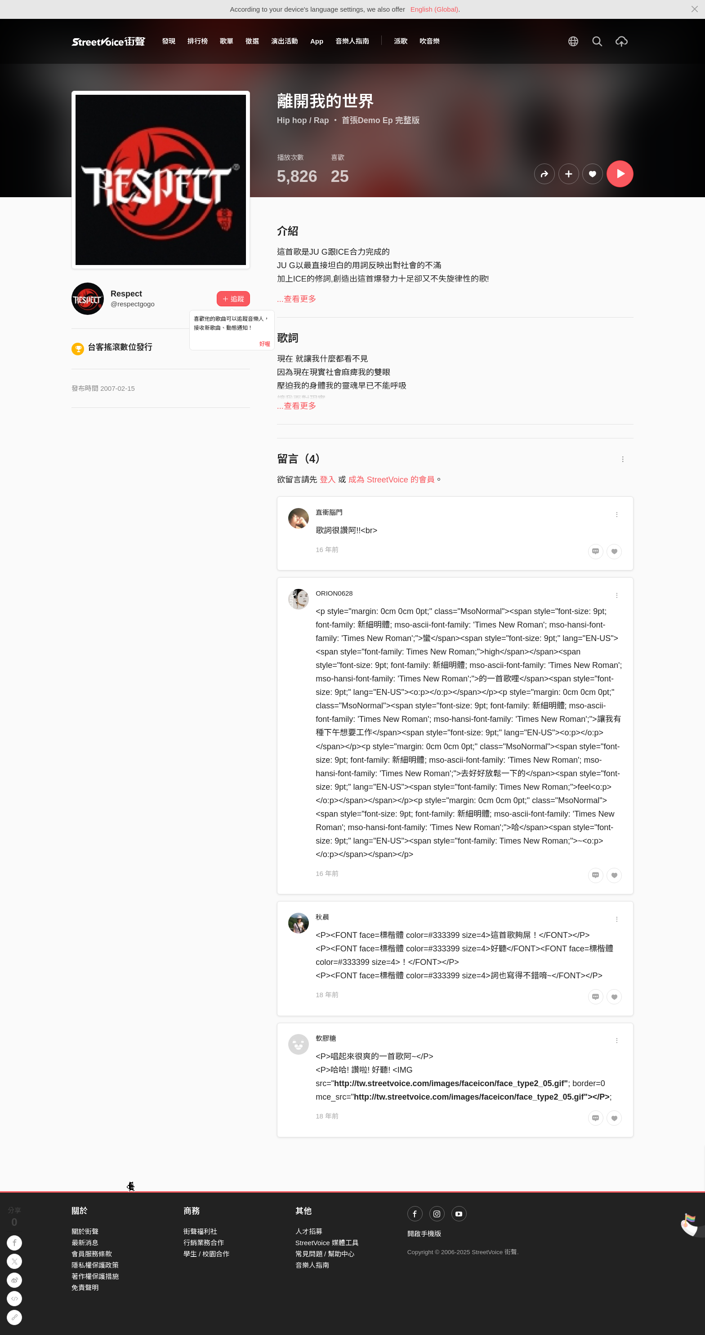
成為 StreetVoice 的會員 (391, 479)
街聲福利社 (200, 1231)
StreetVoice (108, 41)
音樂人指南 (352, 41)
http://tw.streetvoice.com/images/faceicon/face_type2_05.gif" (451, 1083)
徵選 (252, 41)
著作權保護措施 (95, 1276)
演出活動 (284, 41)
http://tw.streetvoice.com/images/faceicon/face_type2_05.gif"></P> (482, 1096)
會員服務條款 (91, 1254)
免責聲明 (84, 1287)
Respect (126, 293)
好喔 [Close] (264, 344)
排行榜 (197, 41)
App (316, 41)
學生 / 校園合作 (206, 1254)
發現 (168, 41)
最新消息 (84, 1243)
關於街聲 (84, 1231)
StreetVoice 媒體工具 (327, 1243)
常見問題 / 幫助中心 (325, 1254)
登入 (328, 479)
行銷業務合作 (203, 1243)
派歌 (400, 41)
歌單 (226, 41)
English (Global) (435, 9)
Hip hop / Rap (303, 120)
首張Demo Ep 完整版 (380, 120)
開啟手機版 (424, 1234)
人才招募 (308, 1231)
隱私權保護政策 (95, 1265)
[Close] (695, 9)
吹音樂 (429, 41)
